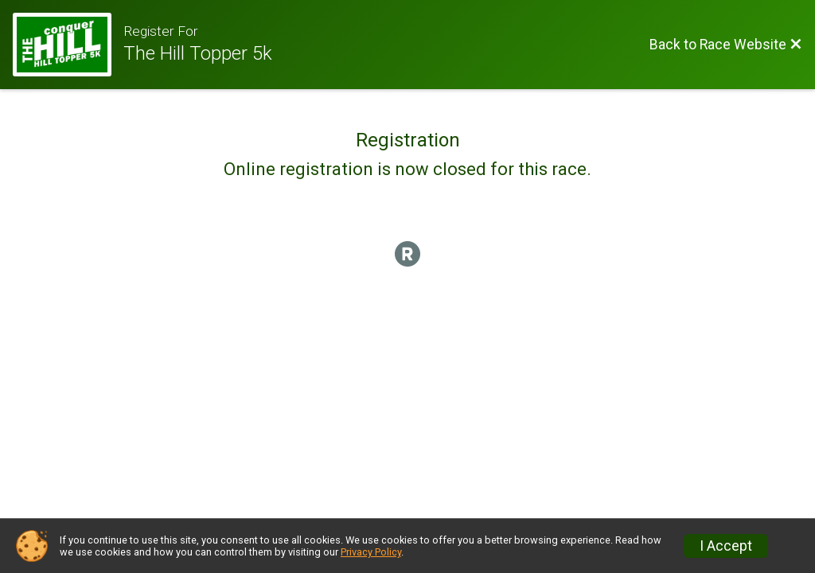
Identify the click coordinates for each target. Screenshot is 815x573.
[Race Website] (68, 44)
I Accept (726, 546)
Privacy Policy (371, 552)
